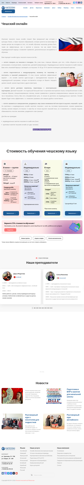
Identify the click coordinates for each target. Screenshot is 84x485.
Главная (4, 16)
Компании (47, 7)
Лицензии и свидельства (64, 453)
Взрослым (39, 7)
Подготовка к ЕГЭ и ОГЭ (37, 458)
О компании (60, 451)
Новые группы (25, 238)
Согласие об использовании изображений (69, 458)
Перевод (66, 7)
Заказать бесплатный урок (42, 129)
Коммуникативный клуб (37, 463)
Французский (24, 455)
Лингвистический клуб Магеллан (25, 480)
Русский (22, 470)
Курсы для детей (35, 465)
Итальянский (24, 460)
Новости (8, 2)
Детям (31, 7)
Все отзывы (42, 371)
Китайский (23, 463)
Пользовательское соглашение (66, 455)
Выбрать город (39, 2)
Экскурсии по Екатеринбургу (38, 460)
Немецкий (23, 453)
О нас (72, 7)
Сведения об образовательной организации (69, 460)
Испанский (23, 458)
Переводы (14, 2)
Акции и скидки (39, 238)
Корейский (23, 465)
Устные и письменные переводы (39, 453)
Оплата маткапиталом (54, 238)
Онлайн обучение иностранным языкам (17, 16)
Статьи (59, 465)
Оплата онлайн (22, 2)
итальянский (62, 278)
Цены (53, 7)
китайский (18, 277)
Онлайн (25, 7)
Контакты (30, 2)
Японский (23, 467)
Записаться (8, 11)
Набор (59, 7)
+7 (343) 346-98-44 (64, 3)
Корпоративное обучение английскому (41, 455)
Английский (23, 451)
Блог (3, 2)
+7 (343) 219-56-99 (7, 463)
